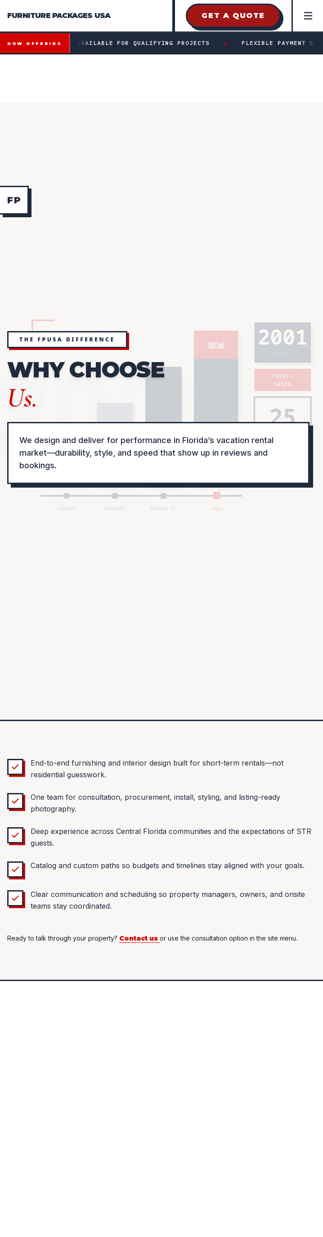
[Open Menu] (307, 15)
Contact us (139, 938)
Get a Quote (233, 15)
